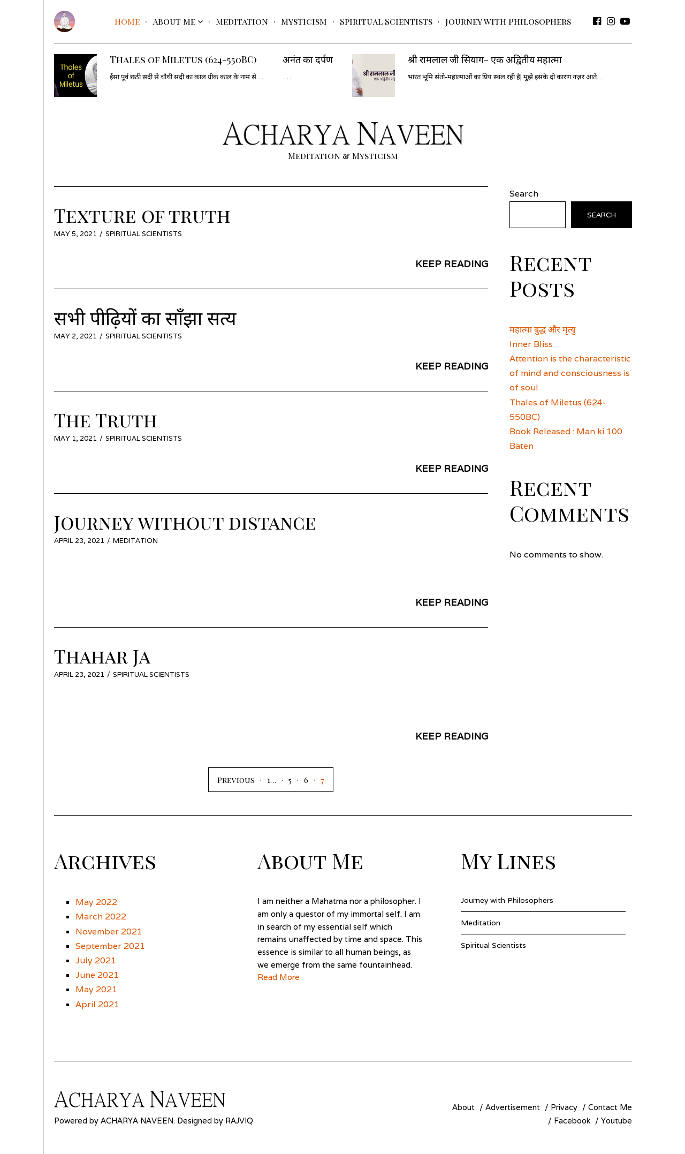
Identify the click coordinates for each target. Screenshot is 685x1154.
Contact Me (610, 1107)
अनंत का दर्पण (308, 59)
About (463, 1107)
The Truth (105, 419)
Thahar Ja (102, 655)
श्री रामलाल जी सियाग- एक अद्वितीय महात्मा (485, 59)
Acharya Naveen (137, 1120)
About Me (174, 21)
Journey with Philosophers (508, 21)
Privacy (564, 1107)
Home (127, 21)
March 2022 (100, 916)
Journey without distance (185, 521)
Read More (278, 977)
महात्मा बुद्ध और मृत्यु (542, 329)
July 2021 (95, 960)
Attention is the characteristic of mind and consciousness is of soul (570, 373)
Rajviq (239, 1120)
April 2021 (97, 1004)
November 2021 (108, 931)
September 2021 (110, 946)
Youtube (616, 1120)
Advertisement (512, 1107)
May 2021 (96, 989)
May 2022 (96, 902)
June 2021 (97, 974)
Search (523, 193)
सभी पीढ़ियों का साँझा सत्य (145, 317)
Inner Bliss (531, 344)
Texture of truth (142, 215)
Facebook (572, 1120)
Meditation (242, 21)
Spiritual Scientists (386, 21)
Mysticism (304, 21)
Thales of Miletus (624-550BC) (183, 59)
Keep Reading (451, 264)
